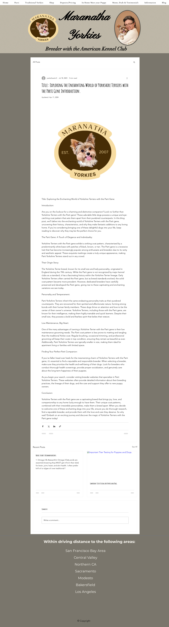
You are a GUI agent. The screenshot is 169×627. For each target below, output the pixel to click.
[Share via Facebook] (43, 426)
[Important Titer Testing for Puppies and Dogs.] (112, 465)
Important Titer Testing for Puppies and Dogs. (103, 483)
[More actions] (127, 78)
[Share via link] (60, 426)
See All (134, 447)
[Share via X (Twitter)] (48, 426)
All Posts (36, 62)
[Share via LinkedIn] (54, 426)
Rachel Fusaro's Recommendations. (46, 455)
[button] (134, 62)
